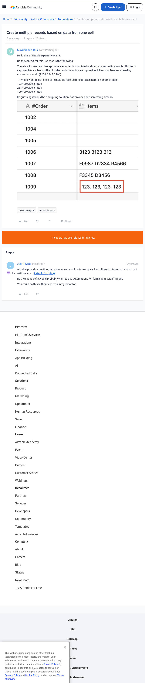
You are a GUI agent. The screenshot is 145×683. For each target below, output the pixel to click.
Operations (22, 404)
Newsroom (22, 580)
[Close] (65, 653)
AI (16, 366)
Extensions (22, 350)
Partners (20, 496)
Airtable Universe (26, 534)
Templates (22, 526)
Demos (20, 465)
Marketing (22, 396)
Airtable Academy (27, 442)
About (19, 549)
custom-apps (26, 210)
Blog (18, 565)
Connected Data (26, 373)
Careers (20, 557)
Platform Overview (27, 335)
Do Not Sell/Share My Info (72, 667)
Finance (20, 427)
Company (21, 541)
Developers (22, 511)
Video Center (23, 457)
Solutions (21, 381)
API (72, 629)
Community (20, 19)
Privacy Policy (12, 680)
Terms (72, 658)
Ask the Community (42, 19)
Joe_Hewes (24, 263)
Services (20, 503)
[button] (4, 8)
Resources (22, 488)
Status (19, 572)
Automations (65, 19)
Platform (21, 327)
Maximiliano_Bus (27, 50)
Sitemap (73, 639)
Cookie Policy (50, 669)
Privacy (72, 648)
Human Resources (27, 411)
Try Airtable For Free (28, 588)
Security (72, 619)
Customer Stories (26, 473)
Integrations (23, 342)
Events (19, 450)
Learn (19, 434)
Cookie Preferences (72, 677)
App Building (23, 358)
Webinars (21, 480)
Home (6, 19)
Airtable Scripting (44, 273)
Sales (18, 419)
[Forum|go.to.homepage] (26, 7)
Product (20, 388)
